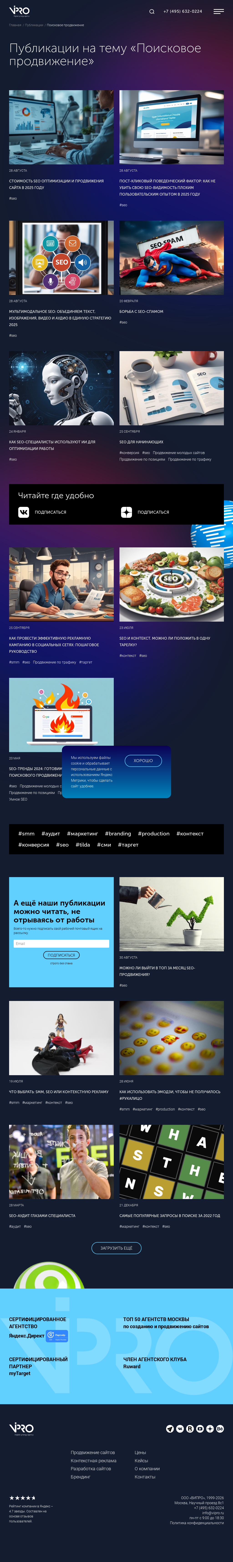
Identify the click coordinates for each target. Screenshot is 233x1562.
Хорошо (143, 760)
